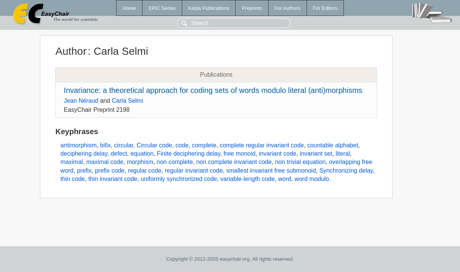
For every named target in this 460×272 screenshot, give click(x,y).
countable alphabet (332, 145)
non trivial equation (300, 162)
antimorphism (78, 145)
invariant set (316, 153)
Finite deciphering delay (188, 153)
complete (204, 145)
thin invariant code (112, 179)
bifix (105, 145)
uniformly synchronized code (179, 179)
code (182, 145)
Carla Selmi (127, 100)
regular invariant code (194, 170)
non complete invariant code (233, 162)
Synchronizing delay (346, 170)
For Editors (325, 8)
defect (118, 153)
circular (123, 145)
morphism (140, 162)
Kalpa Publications (209, 8)
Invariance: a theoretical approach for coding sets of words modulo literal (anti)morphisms (213, 90)
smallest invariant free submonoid (271, 170)
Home (129, 8)
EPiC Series (162, 8)
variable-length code (248, 179)
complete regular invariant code (262, 145)
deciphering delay (83, 153)
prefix (84, 170)
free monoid (240, 153)
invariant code (277, 153)
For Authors (287, 8)
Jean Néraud (81, 100)
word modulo (311, 179)
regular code (144, 170)
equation (141, 153)
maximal (71, 162)
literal (343, 153)
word (284, 179)
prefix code (109, 170)
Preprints (252, 8)
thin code (72, 179)
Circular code (154, 145)
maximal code (105, 162)
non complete (175, 162)
